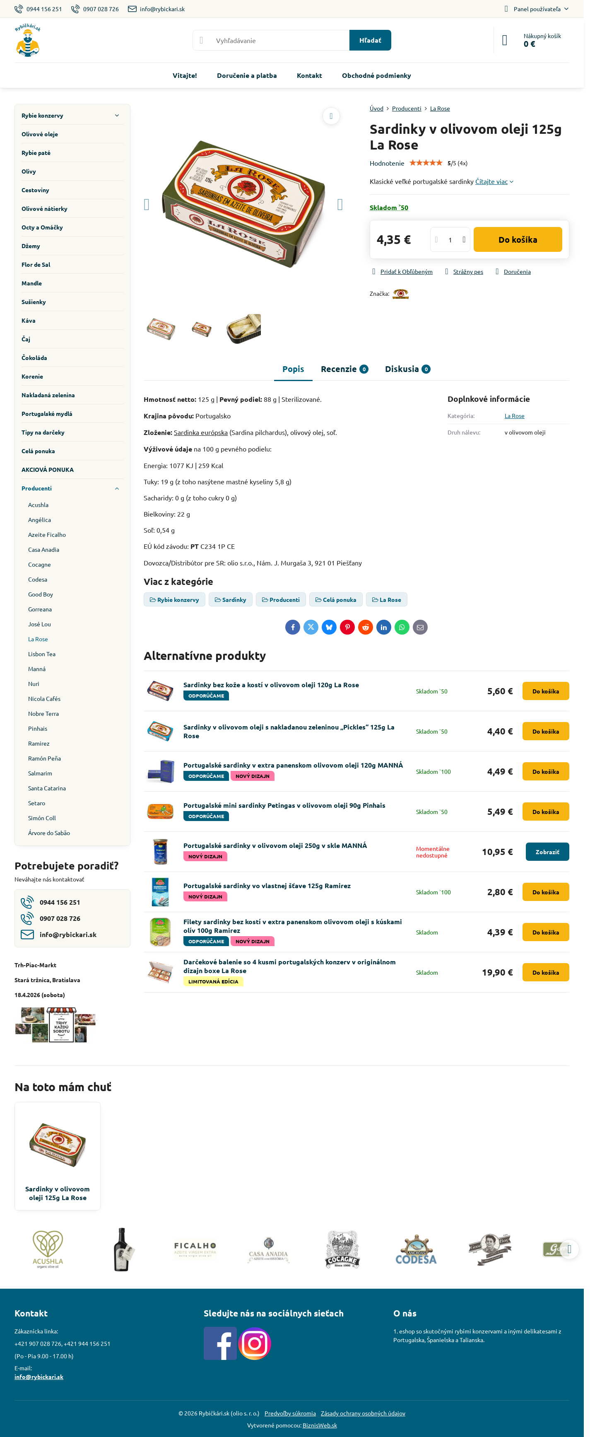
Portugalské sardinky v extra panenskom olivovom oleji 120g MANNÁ (293, 765)
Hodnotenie (387, 163)
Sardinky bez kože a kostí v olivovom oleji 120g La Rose (271, 684)
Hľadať (370, 40)
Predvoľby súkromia (290, 1413)
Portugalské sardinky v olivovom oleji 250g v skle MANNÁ (275, 845)
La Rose (515, 415)
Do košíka (517, 239)
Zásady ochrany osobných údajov (363, 1413)
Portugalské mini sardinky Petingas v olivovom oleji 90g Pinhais (284, 805)
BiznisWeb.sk (320, 1425)
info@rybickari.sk (38, 1376)
